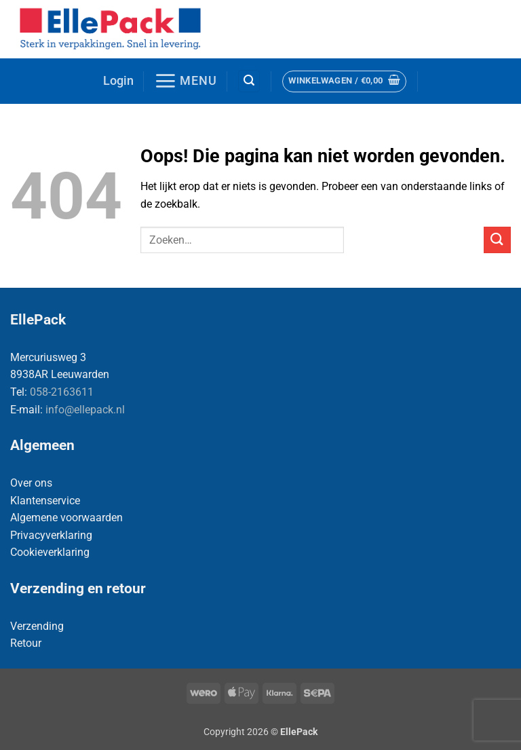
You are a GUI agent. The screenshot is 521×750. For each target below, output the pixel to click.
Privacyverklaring (51, 535)
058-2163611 (62, 392)
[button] (118, 81)
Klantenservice (45, 500)
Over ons (31, 482)
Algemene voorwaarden (66, 517)
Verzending (37, 626)
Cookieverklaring (50, 552)
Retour (25, 643)
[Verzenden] (497, 240)
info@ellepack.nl (85, 409)
